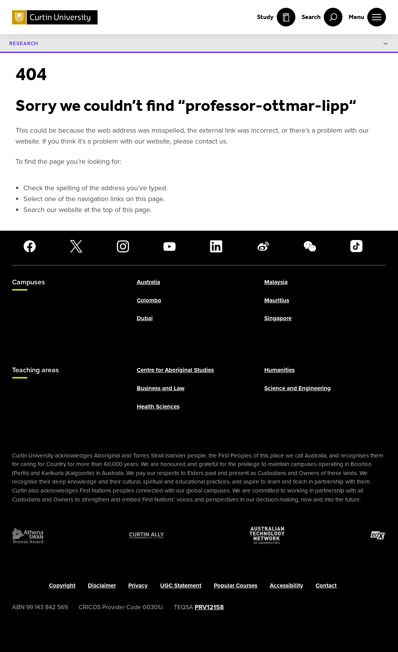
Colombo (149, 300)
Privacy (138, 585)
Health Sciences (158, 406)
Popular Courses (235, 585)
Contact (326, 585)
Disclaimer (102, 585)
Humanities (279, 370)
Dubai (145, 318)
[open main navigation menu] (367, 17)
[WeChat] (310, 246)
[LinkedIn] (216, 246)
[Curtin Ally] (146, 535)
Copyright (62, 585)
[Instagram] (123, 246)
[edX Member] (378, 535)
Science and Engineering (297, 388)
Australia (148, 282)
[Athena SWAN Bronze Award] (27, 535)
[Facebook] (29, 246)
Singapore (278, 318)
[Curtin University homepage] (55, 17)
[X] (76, 246)
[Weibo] (263, 246)
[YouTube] (169, 246)
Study (276, 17)
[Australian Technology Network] (267, 535)
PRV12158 (209, 607)
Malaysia (276, 282)
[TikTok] (356, 246)
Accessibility (286, 585)
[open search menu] (322, 17)
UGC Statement (180, 585)
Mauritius (276, 300)
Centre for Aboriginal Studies (175, 370)
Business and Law (161, 388)
